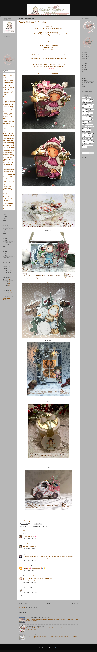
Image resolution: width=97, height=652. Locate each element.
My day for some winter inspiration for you (36, 634)
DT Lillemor (6, 236)
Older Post (74, 603)
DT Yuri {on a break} (87, 91)
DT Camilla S (48, 192)
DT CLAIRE (48, 341)
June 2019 (5, 283)
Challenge (5, 216)
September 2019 (7, 277)
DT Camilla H (6, 221)
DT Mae (5, 238)
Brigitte (25, 554)
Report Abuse (7, 262)
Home (49, 603)
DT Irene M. (48, 230)
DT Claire (5, 225)
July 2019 (5, 281)
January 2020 (6, 268)
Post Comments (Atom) (31, 607)
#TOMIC (25, 526)
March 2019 (6, 290)
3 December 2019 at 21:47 (29, 570)
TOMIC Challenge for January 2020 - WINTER (37, 617)
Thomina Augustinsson (28, 565)
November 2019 (7, 273)
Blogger (57, 647)
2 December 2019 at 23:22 (29, 560)
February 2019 (6, 292)
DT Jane (5, 229)
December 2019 (7, 270)
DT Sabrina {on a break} (88, 82)
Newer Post (23, 603)
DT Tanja (5, 249)
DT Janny (5, 231)
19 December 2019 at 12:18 (29, 582)
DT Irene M (84, 65)
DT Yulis (5, 253)
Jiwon (48, 467)
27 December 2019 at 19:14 (29, 592)
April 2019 (5, 288)
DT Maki (5, 240)
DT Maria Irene (7, 242)
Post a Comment (25, 596)
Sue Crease (26, 534)
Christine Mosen (27, 576)
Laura (24, 544)
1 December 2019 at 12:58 (29, 538)
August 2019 (6, 279)
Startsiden (84, 157)
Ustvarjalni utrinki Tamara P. (30, 587)
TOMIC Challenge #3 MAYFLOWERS (35, 626)
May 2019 (5, 285)
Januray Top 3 (23, 612)
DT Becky (5, 218)
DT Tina (5, 251)
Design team (6, 257)
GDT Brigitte (44, 526)
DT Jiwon (37, 526)
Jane (48, 401)
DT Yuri (5, 255)
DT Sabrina (6, 247)
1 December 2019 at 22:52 (29, 548)
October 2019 (6, 275)
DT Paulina (6, 244)
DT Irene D (6, 227)
